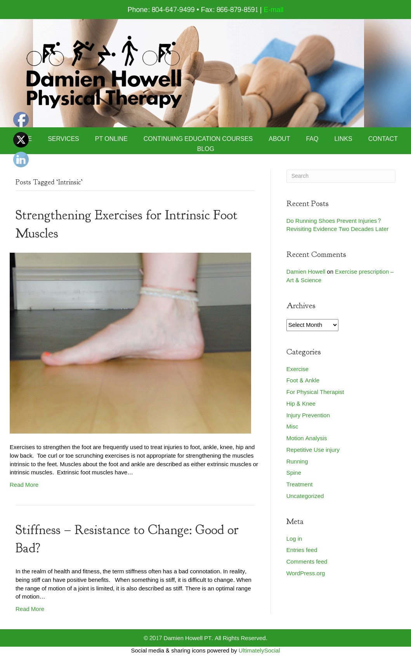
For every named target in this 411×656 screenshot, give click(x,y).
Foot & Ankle (303, 380)
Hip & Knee (301, 404)
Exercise (297, 369)
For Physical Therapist (315, 392)
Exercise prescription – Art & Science (340, 276)
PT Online (111, 139)
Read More (24, 485)
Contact (383, 139)
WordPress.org (305, 573)
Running (297, 461)
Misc (292, 427)
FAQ (312, 139)
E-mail (274, 9)
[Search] (340, 176)
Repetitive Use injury (313, 450)
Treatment (299, 484)
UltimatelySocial (259, 651)
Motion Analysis (306, 438)
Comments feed (307, 562)
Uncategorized (305, 496)
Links (343, 139)
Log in (294, 539)
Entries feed (301, 550)
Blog (205, 149)
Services (63, 139)
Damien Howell (306, 272)
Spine (293, 473)
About (279, 139)
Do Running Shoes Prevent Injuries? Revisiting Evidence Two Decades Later (337, 225)
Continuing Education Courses (198, 139)
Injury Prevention (308, 415)
